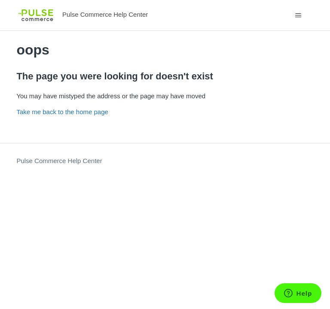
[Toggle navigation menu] (298, 15)
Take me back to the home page (62, 111)
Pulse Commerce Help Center (59, 160)
